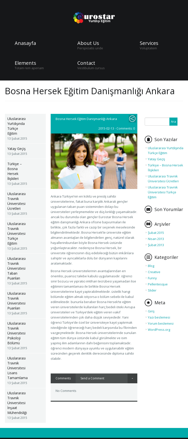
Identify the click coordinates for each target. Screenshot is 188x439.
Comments (63, 378)
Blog (151, 266)
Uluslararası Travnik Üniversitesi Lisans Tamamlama (17, 368)
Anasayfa (25, 43)
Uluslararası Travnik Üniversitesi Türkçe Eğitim (16, 233)
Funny (152, 278)
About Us (88, 43)
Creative (154, 272)
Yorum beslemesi (161, 323)
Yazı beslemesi (159, 317)
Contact (86, 63)
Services (149, 43)
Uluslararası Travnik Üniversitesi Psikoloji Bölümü (16, 333)
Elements (25, 63)
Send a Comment (92, 378)
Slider (152, 290)
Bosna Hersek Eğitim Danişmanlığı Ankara (86, 119)
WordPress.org (159, 329)
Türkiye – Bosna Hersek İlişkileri (14, 171)
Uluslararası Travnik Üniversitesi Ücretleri (16, 201)
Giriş (151, 311)
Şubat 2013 (156, 245)
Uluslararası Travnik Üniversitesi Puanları (16, 300)
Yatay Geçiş (16, 148)
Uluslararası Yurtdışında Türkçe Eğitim (16, 126)
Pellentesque (158, 284)
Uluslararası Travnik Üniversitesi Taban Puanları (16, 268)
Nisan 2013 (156, 239)
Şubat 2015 (156, 232)
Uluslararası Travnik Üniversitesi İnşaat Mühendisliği (17, 403)
